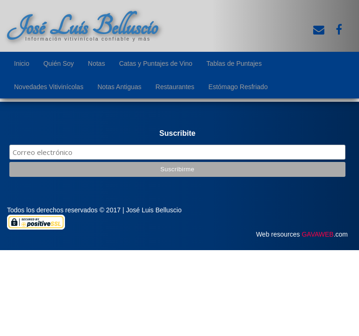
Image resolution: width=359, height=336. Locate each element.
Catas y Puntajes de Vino (156, 63)
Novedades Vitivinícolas (48, 87)
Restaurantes (175, 87)
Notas (96, 63)
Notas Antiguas (119, 87)
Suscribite (177, 133)
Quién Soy (58, 63)
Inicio (21, 63)
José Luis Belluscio (82, 27)
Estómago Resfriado (238, 87)
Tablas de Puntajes (234, 63)
